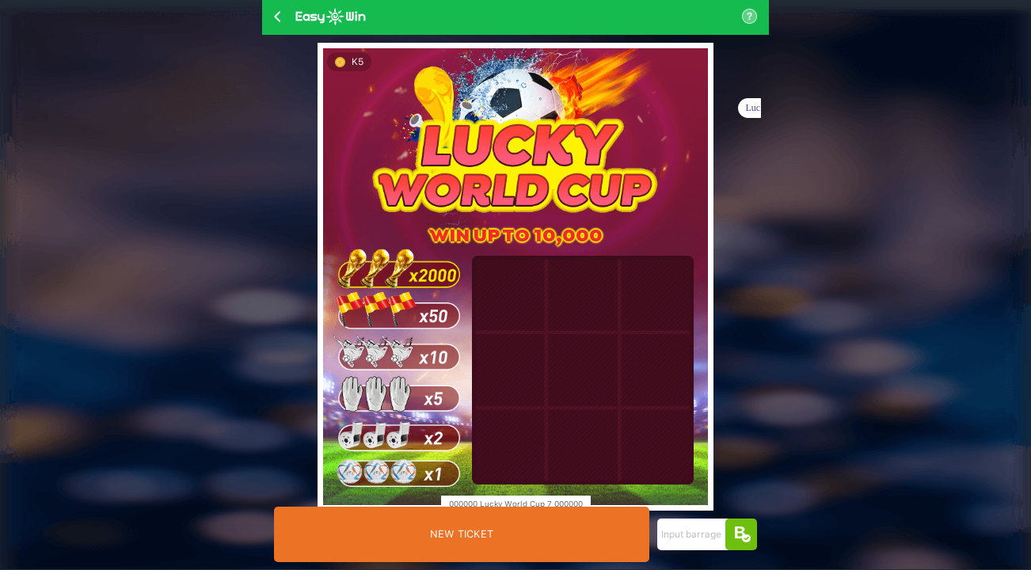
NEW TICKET (461, 534)
